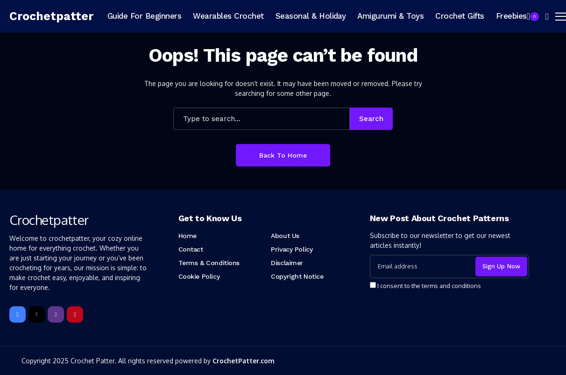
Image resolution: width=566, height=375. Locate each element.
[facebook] (17, 314)
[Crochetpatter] (51, 16)
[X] (36, 314)
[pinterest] (75, 314)
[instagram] (56, 314)
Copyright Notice (297, 276)
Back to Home (283, 155)
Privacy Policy (291, 249)
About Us (285, 235)
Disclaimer (287, 263)
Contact (190, 249)
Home (187, 235)
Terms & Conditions (209, 263)
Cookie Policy (199, 276)
